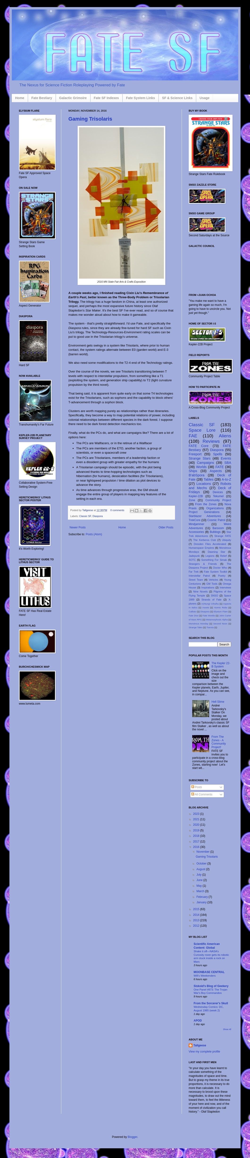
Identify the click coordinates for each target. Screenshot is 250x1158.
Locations (203, 484)
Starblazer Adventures (205, 516)
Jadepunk (194, 555)
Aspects (216, 471)
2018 (196, 836)
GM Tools (211, 583)
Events (226, 458)
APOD (198, 1020)
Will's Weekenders (205, 975)
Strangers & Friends (203, 563)
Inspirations (207, 587)
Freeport (195, 454)
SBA (227, 463)
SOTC (192, 559)
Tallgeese (88, 510)
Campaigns (205, 463)
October (201, 863)
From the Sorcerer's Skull (211, 1003)
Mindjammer (196, 524)
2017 (196, 841)
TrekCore (194, 520)
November (203, 851)
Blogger (132, 1137)
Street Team (196, 579)
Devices (218, 492)
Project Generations (204, 512)
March (200, 891)
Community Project (218, 500)
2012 (196, 925)
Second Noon (220, 623)
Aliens (225, 435)
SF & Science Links (177, 98)
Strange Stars (200, 458)
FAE (193, 435)
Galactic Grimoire (73, 98)
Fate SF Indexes (106, 98)
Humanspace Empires (201, 547)
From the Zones (206, 504)
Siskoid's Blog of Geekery (211, 986)
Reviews (211, 441)
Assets (205, 607)
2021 (196, 819)
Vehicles (213, 579)
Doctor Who (220, 567)
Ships (193, 471)
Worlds (201, 467)
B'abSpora (196, 475)
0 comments (117, 510)
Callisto (192, 611)
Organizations (215, 508)
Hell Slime (218, 701)
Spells (217, 454)
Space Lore (202, 430)
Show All (227, 1029)
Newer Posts (78, 527)
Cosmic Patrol (216, 520)
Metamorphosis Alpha (217, 619)
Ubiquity (226, 540)
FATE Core (198, 446)
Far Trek (194, 571)
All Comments (201, 794)
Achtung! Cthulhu (210, 603)
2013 (196, 920)
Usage (204, 98)
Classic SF (85, 516)
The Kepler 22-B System (221, 665)
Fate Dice (194, 615)
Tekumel (218, 496)
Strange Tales (196, 627)
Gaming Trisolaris (90, 119)
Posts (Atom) (94, 534)
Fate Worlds (209, 615)
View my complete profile (204, 1051)
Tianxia (210, 627)
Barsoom (218, 528)
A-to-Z (226, 479)
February (202, 897)
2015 (196, 909)
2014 (196, 915)
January (201, 902)
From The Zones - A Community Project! (219, 742)
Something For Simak (214, 559)
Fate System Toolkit (215, 571)
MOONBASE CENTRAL (209, 972)
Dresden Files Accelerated (210, 544)
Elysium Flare (221, 611)
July (199, 874)
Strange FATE (222, 536)
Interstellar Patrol (199, 575)
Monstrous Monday (198, 623)
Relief (223, 555)
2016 (196, 847)
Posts (196, 787)
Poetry (221, 575)
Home (19, 98)
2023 (196, 814)
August (201, 869)
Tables (209, 479)
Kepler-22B (196, 496)
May (199, 885)
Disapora (204, 611)
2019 (196, 830)
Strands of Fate (211, 599)
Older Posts (165, 527)
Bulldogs (215, 532)
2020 (196, 824)
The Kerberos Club (204, 540)
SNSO (214, 595)
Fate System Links (140, 98)
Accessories (196, 532)
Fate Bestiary (41, 98)
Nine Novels (200, 591)
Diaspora (97, 516)
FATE (220, 467)
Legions (209, 555)
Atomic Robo (220, 607)
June (199, 880)
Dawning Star (216, 551)
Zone (192, 500)
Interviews (225, 587)
